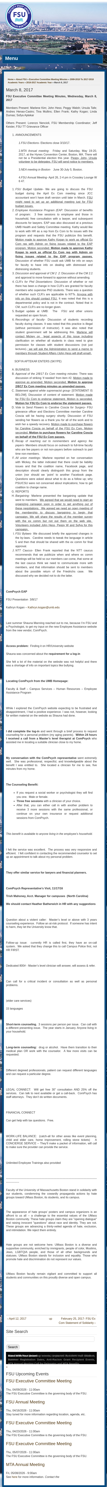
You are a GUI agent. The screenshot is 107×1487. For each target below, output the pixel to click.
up (50, 1318)
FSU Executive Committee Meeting (39, 1381)
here (14, 1476)
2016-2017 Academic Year (39, 82)
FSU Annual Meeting (25, 1402)
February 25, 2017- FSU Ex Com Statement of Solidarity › (77, 1320)
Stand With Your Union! (22, 1355)
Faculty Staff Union (26, 36)
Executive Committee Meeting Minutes (48, 79)
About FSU (21, 79)
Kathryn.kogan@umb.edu (44, 607)
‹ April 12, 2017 (16, 1318)
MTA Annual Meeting (25, 1464)
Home (11, 79)
